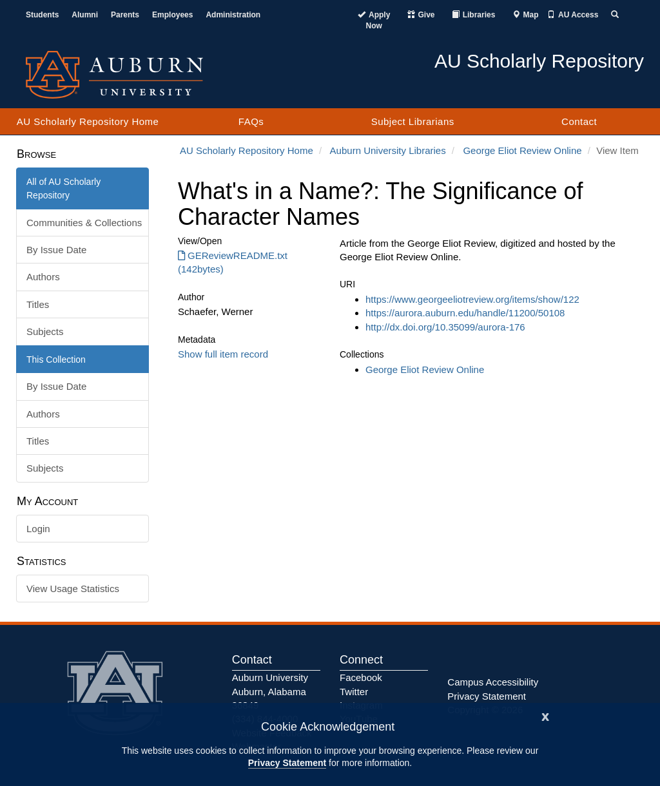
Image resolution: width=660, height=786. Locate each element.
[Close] (545, 715)
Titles (37, 304)
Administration (233, 14)
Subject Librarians (412, 121)
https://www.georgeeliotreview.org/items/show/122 (472, 299)
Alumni (85, 14)
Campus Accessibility (492, 681)
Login (38, 528)
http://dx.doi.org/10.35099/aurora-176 (445, 326)
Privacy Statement (287, 763)
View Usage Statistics (72, 588)
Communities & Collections (84, 222)
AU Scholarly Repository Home (88, 121)
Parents (125, 14)
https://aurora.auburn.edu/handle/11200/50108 (465, 312)
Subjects (45, 331)
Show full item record (223, 354)
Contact (579, 121)
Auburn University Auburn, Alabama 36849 (270, 691)
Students (42, 14)
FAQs (251, 121)
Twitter (354, 691)
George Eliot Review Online (522, 150)
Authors (43, 276)
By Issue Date (56, 249)
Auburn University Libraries (388, 150)
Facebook (361, 677)
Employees (172, 14)
